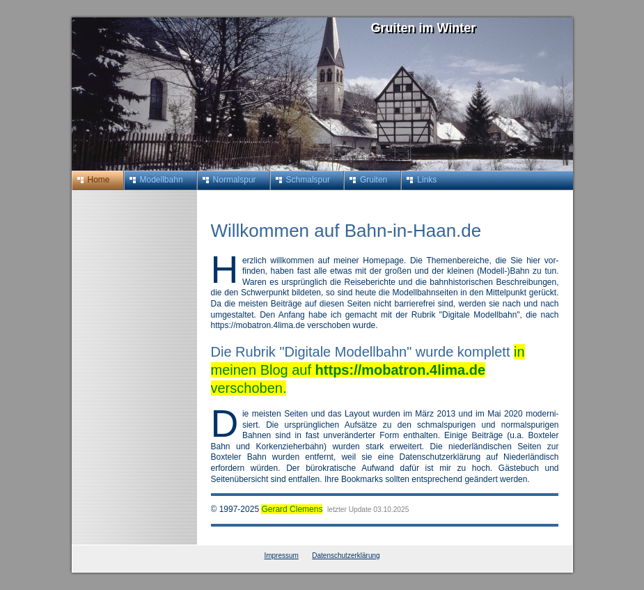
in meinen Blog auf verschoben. (368, 370)
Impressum (281, 555)
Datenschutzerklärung (345, 555)
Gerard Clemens (291, 509)
